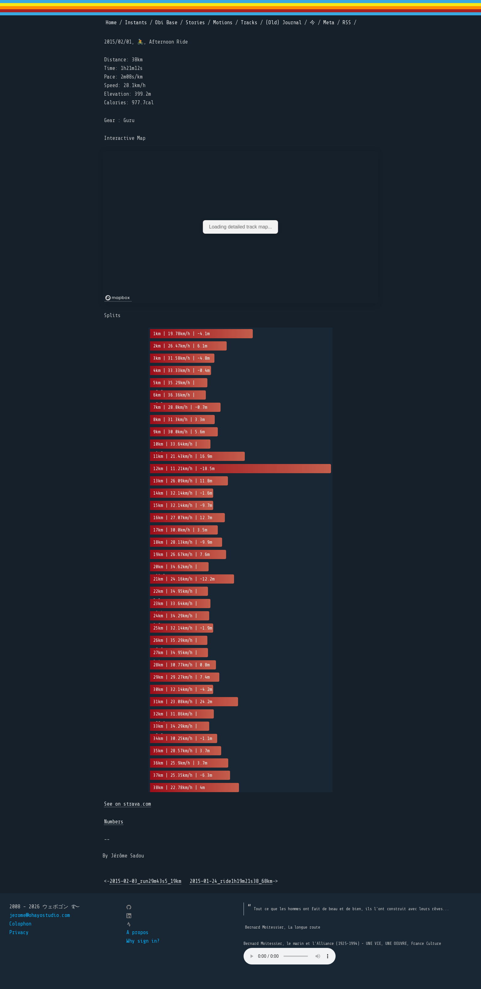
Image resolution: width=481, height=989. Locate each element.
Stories (195, 22)
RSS (347, 22)
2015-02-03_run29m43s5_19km (145, 881)
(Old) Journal (284, 22)
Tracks (249, 22)
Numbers (113, 822)
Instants (136, 22)
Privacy (19, 932)
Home (111, 22)
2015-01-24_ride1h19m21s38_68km (231, 881)
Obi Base (166, 22)
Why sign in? (143, 941)
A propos (137, 932)
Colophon (20, 924)
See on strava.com (127, 804)
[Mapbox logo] (118, 297)
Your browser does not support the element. (290, 956)
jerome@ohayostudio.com (39, 915)
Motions (223, 22)
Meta (328, 22)
